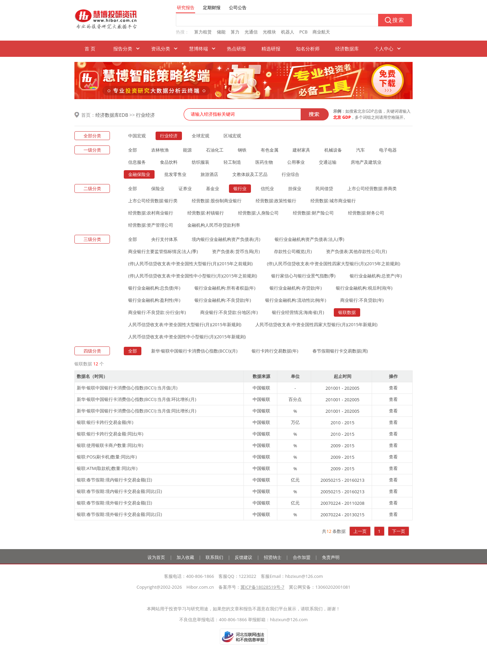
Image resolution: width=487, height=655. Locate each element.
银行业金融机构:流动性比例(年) (295, 300)
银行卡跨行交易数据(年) (275, 351)
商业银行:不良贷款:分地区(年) (229, 312)
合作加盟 (301, 557)
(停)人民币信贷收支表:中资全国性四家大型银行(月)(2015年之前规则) (333, 264)
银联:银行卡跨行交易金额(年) (105, 422)
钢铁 (242, 150)
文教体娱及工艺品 (250, 174)
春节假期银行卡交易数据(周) (340, 351)
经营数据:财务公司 (366, 213)
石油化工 (215, 150)
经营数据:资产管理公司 (150, 225)
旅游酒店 (209, 174)
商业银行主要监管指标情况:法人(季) (163, 251)
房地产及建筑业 (366, 162)
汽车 (360, 150)
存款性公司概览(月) (293, 251)
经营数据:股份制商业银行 (216, 201)
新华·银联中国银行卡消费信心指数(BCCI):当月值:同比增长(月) (136, 411)
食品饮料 (169, 162)
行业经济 (145, 115)
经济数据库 (347, 48)
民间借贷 (324, 188)
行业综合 (290, 174)
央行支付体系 (164, 239)
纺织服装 (200, 162)
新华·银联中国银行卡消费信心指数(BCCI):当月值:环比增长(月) (136, 399)
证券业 (185, 188)
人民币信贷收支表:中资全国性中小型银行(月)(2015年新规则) (187, 337)
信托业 (267, 188)
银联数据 (347, 312)
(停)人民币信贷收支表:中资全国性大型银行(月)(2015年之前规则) (190, 264)
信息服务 (137, 162)
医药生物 (264, 162)
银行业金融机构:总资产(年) (376, 276)
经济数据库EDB (111, 115)
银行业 (240, 188)
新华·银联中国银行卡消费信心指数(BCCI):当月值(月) (127, 388)
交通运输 (328, 162)
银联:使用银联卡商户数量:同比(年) (110, 445)
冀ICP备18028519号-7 (262, 587)
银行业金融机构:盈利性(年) (154, 300)
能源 (187, 150)
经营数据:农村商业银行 (150, 213)
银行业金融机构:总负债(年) (154, 288)
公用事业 (296, 162)
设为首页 (156, 557)
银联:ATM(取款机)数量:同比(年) (107, 468)
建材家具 (301, 150)
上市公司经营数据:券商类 (372, 188)
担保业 (294, 188)
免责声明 (331, 557)
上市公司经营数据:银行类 (153, 201)
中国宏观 (137, 136)
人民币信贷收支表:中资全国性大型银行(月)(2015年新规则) (184, 324)
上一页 (360, 531)
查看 (393, 388)
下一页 (398, 531)
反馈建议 (243, 557)
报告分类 (122, 48)
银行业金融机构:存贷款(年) (296, 288)
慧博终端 (198, 48)
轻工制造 (232, 162)
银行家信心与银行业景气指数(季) (303, 276)
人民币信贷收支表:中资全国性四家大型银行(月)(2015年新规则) (316, 324)
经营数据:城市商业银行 (332, 201)
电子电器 (388, 150)
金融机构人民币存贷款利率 (213, 225)
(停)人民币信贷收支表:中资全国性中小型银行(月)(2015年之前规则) (192, 276)
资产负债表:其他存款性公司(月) (356, 251)
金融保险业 (139, 174)
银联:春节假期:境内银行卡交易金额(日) (114, 480)
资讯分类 (160, 48)
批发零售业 (175, 174)
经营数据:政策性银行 (276, 201)
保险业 (157, 188)
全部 (132, 150)
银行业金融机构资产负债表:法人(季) (309, 239)
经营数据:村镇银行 (205, 213)
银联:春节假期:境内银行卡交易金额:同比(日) (119, 491)
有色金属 (269, 150)
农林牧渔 (160, 150)
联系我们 (214, 557)
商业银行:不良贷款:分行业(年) (157, 312)
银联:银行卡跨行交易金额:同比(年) (110, 434)
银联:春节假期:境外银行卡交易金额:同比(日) (119, 514)
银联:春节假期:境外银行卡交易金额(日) (114, 503)
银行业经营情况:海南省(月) (298, 312)
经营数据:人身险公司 (258, 213)
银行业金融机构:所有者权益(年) (224, 288)
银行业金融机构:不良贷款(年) (222, 300)
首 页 (90, 48)
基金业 (212, 188)
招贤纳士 (272, 557)
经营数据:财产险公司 (313, 213)
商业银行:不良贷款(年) (362, 300)
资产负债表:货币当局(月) (236, 251)
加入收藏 (185, 557)
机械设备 (333, 150)
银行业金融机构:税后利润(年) (364, 288)
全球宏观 (200, 136)
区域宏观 (232, 136)
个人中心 (383, 48)
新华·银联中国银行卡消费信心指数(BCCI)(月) (194, 351)
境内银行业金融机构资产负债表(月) (226, 239)
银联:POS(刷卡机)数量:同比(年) (107, 457)
